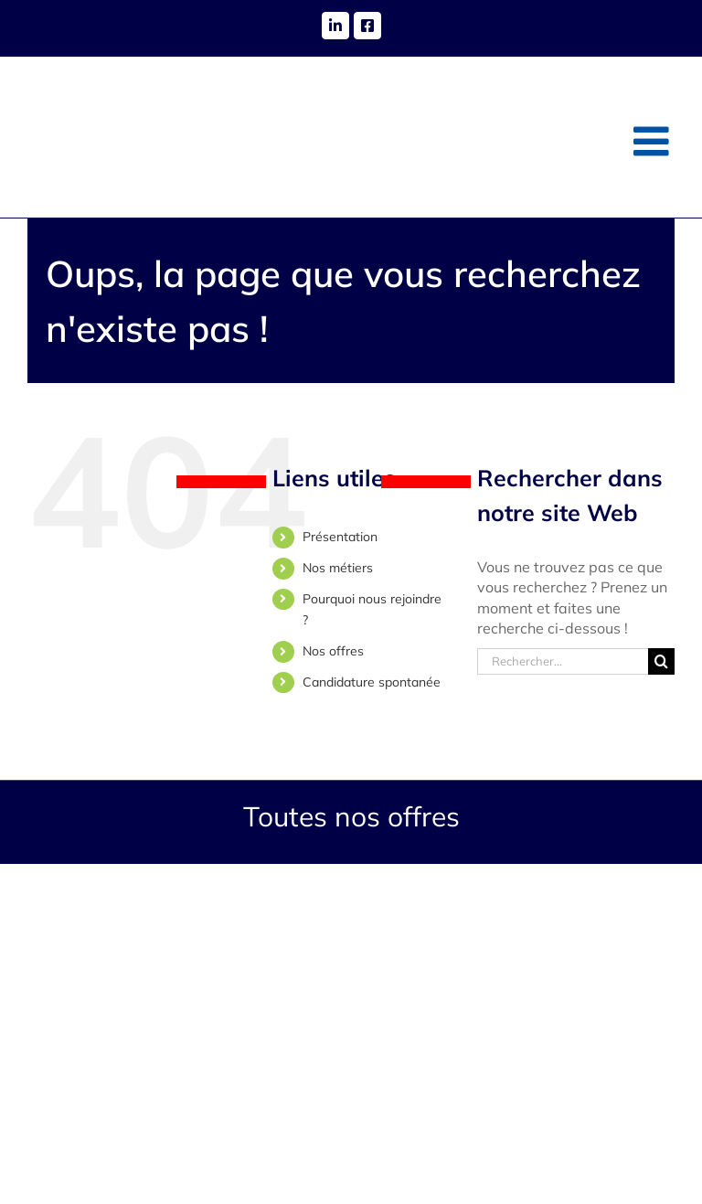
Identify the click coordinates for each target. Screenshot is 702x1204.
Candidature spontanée (372, 682)
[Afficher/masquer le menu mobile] (654, 141)
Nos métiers (338, 567)
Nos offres (333, 651)
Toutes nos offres (351, 816)
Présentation (340, 536)
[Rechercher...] (562, 661)
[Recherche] (661, 661)
